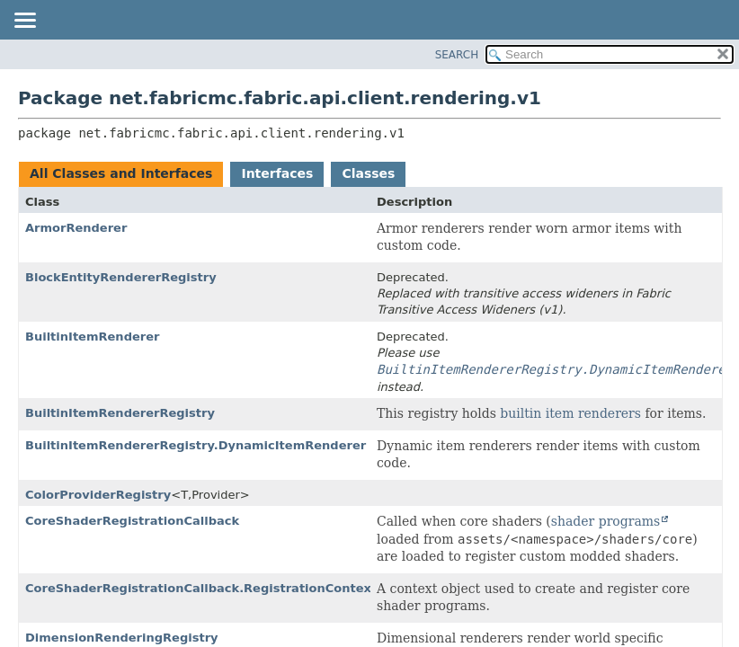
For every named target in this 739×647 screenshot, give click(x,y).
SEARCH (457, 55)
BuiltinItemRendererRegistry (120, 413)
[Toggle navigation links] (24, 21)
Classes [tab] (368, 173)
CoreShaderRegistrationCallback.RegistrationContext (201, 588)
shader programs (605, 521)
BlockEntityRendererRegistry (121, 277)
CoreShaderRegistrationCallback (132, 520)
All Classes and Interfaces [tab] (121, 173)
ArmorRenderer (76, 228)
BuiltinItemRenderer (92, 336)
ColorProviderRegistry (98, 494)
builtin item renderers (570, 413)
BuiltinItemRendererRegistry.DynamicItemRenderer (195, 445)
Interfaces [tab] (277, 173)
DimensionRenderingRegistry (121, 637)
